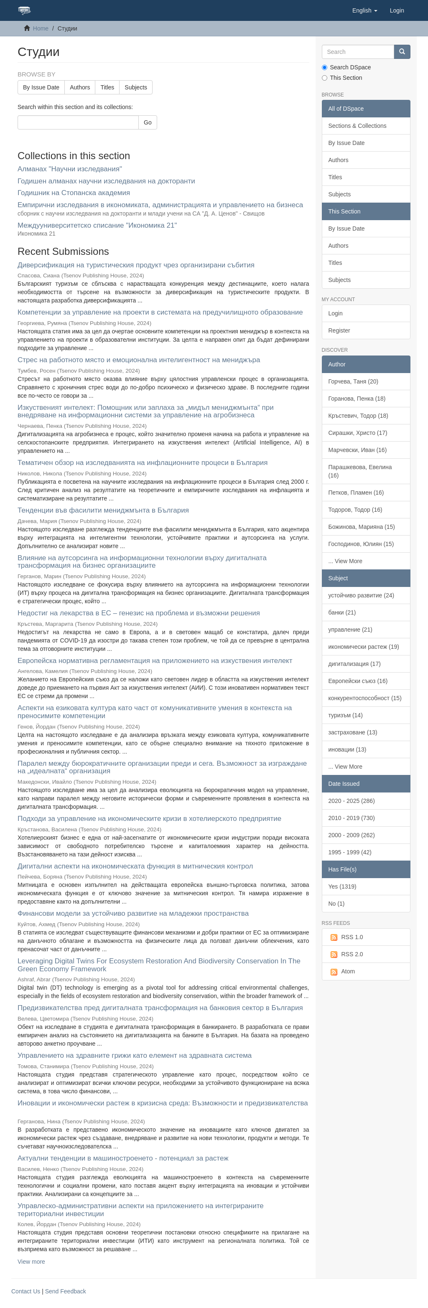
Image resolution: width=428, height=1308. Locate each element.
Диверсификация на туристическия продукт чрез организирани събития (136, 265)
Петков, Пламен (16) (356, 492)
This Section (342, 77)
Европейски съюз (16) (358, 681)
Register (339, 330)
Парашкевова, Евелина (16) (360, 471)
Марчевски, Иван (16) (358, 450)
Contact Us (25, 1291)
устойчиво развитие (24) (362, 595)
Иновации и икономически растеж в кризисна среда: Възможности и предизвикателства (163, 1103)
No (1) (337, 903)
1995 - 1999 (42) (350, 852)
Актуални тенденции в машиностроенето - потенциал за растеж (123, 1158)
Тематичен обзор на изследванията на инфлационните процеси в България (143, 463)
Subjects (136, 87)
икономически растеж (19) (364, 646)
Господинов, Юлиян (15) (361, 544)
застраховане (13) (353, 732)
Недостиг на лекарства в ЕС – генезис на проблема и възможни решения (139, 613)
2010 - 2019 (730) (352, 818)
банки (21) (342, 612)
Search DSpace (346, 67)
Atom (342, 971)
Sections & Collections (358, 125)
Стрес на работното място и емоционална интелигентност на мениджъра (139, 360)
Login (336, 313)
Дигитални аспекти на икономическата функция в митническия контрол (135, 866)
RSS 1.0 (346, 937)
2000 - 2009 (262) (352, 835)
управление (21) (350, 629)
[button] (365, 10)
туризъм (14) (346, 715)
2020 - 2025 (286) (352, 800)
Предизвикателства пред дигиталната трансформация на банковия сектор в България (160, 1008)
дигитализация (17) (355, 663)
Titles (107, 87)
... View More (345, 561)
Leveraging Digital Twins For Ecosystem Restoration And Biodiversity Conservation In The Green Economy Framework (159, 965)
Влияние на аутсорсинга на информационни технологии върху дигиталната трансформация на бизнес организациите (142, 562)
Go (148, 122)
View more (31, 1261)
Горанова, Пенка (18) (357, 398)
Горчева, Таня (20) (354, 381)
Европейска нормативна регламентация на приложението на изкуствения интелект (155, 661)
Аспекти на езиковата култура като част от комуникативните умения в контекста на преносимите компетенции (155, 712)
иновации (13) (348, 749)
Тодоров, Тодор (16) (355, 509)
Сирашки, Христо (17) (358, 432)
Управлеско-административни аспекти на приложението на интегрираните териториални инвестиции (141, 1210)
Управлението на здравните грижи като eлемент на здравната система (135, 1055)
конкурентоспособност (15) (365, 698)
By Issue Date (41, 87)
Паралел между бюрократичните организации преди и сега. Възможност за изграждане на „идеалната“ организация (162, 767)
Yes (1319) (343, 886)
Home (40, 28)
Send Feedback (65, 1291)
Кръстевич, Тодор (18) (359, 415)
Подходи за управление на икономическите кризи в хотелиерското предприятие (149, 819)
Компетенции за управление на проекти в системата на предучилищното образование (160, 312)
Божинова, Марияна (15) (362, 526)
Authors (80, 87)
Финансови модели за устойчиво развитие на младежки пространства (133, 913)
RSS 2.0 (346, 954)
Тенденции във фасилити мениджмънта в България (103, 510)
